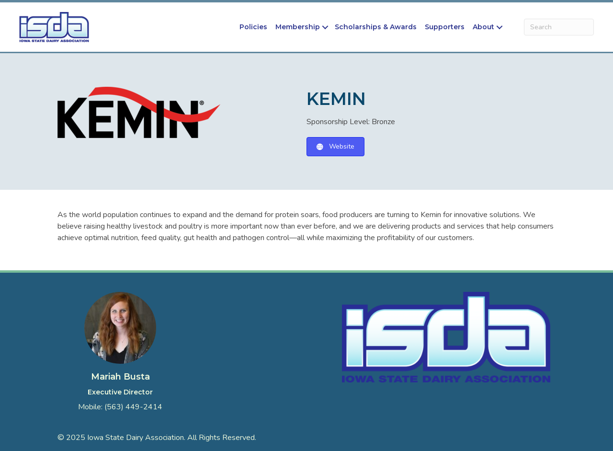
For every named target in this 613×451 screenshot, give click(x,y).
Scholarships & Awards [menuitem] (376, 27)
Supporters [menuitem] (445, 27)
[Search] (559, 27)
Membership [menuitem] (297, 27)
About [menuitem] (483, 27)
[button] (325, 27)
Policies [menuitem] (253, 27)
